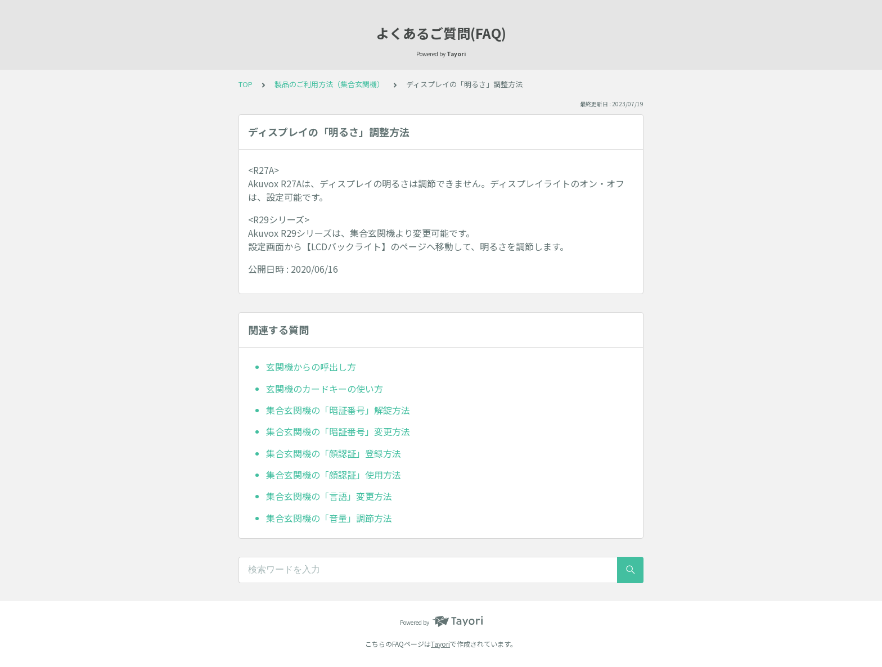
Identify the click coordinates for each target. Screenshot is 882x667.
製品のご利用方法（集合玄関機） (329, 84)
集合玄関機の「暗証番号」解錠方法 (338, 410)
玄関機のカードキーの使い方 (324, 388)
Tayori (440, 643)
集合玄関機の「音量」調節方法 (329, 518)
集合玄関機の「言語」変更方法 (329, 496)
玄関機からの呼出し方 (311, 366)
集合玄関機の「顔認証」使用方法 (333, 474)
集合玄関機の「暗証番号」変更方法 (338, 431)
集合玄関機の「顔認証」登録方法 (333, 453)
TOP (245, 84)
